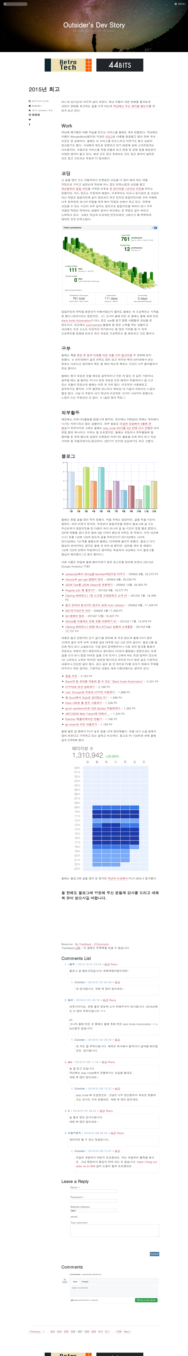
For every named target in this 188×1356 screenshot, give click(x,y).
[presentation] (90, 1243)
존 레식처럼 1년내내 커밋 (125, 189)
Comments (101, 944)
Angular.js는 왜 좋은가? (80, 590)
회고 (50, 110)
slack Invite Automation (76, 320)
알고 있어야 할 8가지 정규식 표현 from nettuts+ (95, 605)
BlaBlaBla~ (37, 105)
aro (70, 1062)
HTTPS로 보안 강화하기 (80, 687)
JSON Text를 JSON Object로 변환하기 (89, 585)
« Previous (35, 1331)
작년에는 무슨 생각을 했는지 (131, 106)
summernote (94, 325)
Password (77, 1197)
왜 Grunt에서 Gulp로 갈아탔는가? (86, 697)
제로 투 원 (83, 355)
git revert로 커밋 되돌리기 (81, 724)
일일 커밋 (71, 676)
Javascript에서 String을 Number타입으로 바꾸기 (95, 574)
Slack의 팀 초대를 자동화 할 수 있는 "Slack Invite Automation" (104, 681)
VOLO (109, 136)
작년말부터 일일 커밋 (74, 189)
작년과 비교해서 (118, 878)
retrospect (42, 110)
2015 (34, 110)
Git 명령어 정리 (74, 616)
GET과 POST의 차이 (77, 610)
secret (74, 1216)
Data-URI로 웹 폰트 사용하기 (83, 703)
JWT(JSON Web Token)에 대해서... (87, 714)
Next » (127, 1331)
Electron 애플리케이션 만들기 (83, 719)
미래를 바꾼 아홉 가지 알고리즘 (112, 355)
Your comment (78, 1222)
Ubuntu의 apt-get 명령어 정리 (84, 579)
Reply (114, 964)
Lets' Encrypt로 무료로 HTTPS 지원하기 (90, 692)
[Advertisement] (110, 920)
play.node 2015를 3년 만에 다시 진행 (126, 428)
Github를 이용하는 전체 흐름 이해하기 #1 (91, 621)
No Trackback (83, 944)
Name (75, 1187)
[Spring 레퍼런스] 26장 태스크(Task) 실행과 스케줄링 (99, 627)
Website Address (80, 1206)
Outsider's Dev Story (94, 24)
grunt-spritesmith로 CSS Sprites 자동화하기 (92, 708)
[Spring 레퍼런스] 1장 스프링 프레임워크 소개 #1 (96, 595)
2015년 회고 (44, 89)
